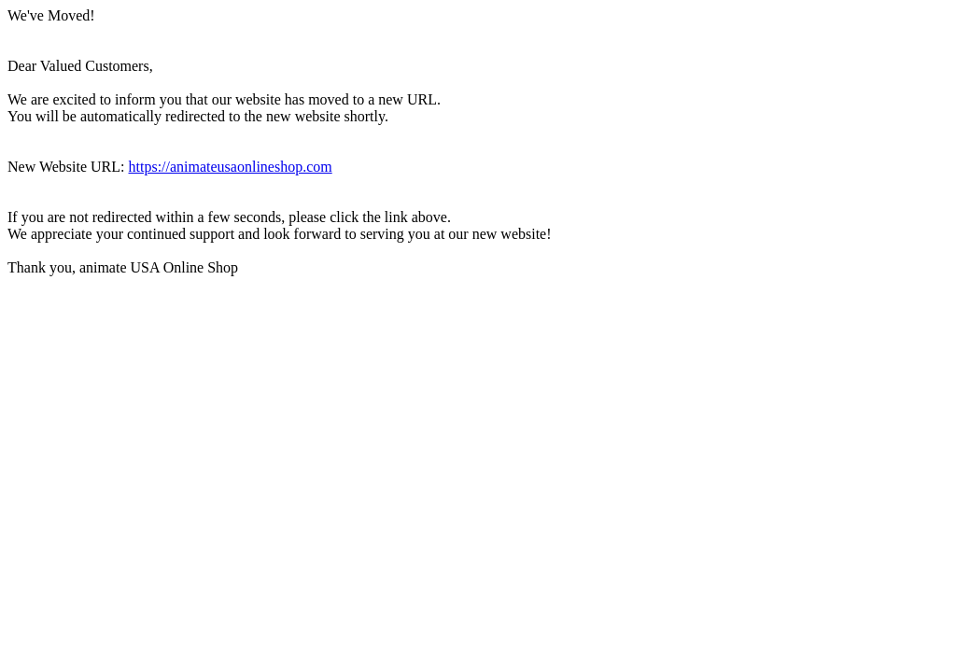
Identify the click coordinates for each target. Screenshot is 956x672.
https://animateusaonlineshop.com (230, 167)
